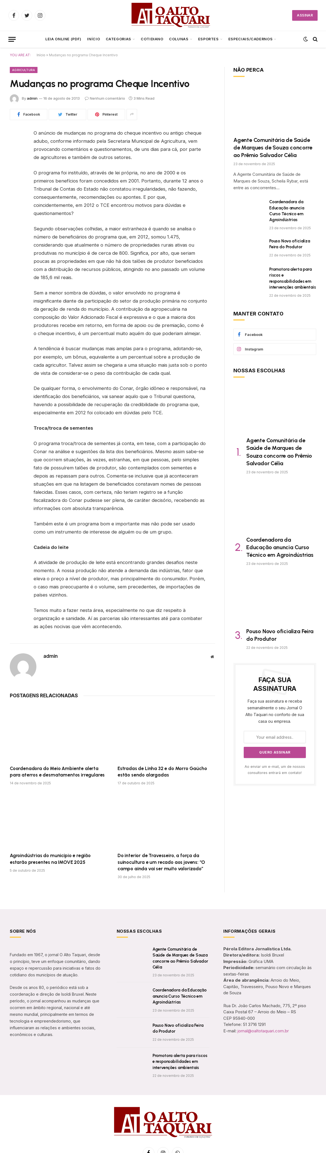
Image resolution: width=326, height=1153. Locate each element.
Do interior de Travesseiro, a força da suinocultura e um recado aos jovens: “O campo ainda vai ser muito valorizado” (161, 862)
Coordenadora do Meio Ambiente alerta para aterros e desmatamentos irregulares (57, 772)
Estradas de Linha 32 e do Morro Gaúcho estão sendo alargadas (162, 772)
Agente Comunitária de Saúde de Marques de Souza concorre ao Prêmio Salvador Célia (272, 147)
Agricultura (23, 70)
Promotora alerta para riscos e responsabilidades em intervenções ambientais (292, 278)
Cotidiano (152, 39)
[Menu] (12, 39)
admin (32, 98)
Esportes (208, 39)
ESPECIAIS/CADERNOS (250, 39)
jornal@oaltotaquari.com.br (263, 1030)
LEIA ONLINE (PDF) (63, 39)
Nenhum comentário (105, 98)
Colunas (178, 39)
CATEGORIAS (118, 39)
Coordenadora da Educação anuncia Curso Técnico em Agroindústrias (286, 210)
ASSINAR (305, 15)
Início (93, 39)
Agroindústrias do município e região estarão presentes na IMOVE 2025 (50, 859)
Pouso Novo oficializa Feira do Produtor (289, 243)
